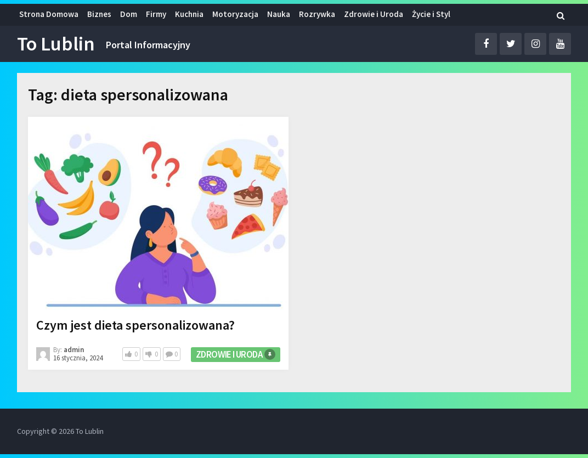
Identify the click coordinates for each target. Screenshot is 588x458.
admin (74, 349)
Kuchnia (189, 14)
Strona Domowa (48, 14)
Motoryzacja (235, 14)
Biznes (99, 14)
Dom (128, 14)
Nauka (278, 14)
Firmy (156, 14)
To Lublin (56, 44)
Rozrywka (317, 14)
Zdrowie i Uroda (373, 14)
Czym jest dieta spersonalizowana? (135, 324)
